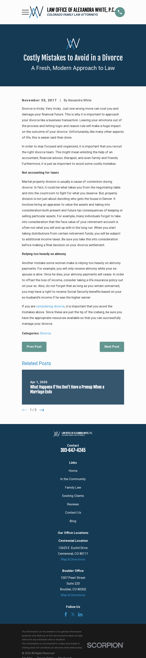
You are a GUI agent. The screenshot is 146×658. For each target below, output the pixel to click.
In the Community (73, 479)
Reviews (73, 504)
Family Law (73, 487)
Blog (73, 521)
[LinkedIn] (80, 614)
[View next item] (41, 410)
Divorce (45, 333)
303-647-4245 (73, 450)
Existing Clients (73, 496)
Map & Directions (73, 559)
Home (73, 471)
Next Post (112, 346)
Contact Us (73, 512)
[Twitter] (73, 614)
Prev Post (34, 346)
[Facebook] (66, 614)
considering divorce (50, 306)
